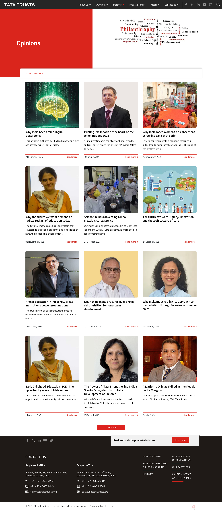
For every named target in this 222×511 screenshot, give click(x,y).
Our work (100, 4)
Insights (117, 4)
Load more (111, 427)
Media (154, 4)
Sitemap (111, 506)
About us (83, 4)
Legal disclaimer (78, 506)
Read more (71, 157)
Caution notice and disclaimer (181, 476)
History (148, 474)
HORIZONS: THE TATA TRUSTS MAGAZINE (155, 465)
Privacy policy (96, 506)
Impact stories (137, 4)
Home (28, 73)
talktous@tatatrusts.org (43, 491)
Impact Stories (152, 456)
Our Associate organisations (181, 458)
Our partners (181, 467)
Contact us (170, 4)
